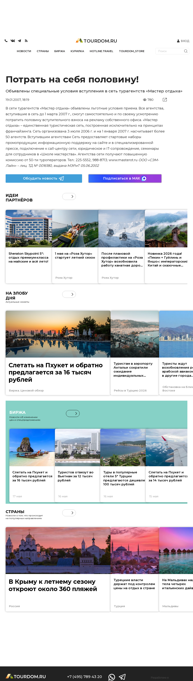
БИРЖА (59, 51)
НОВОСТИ (24, 51)
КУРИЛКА (77, 51)
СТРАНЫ (43, 51)
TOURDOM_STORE (131, 51)
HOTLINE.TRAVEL (101, 51)
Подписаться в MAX (125, 178)
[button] (72, 196)
